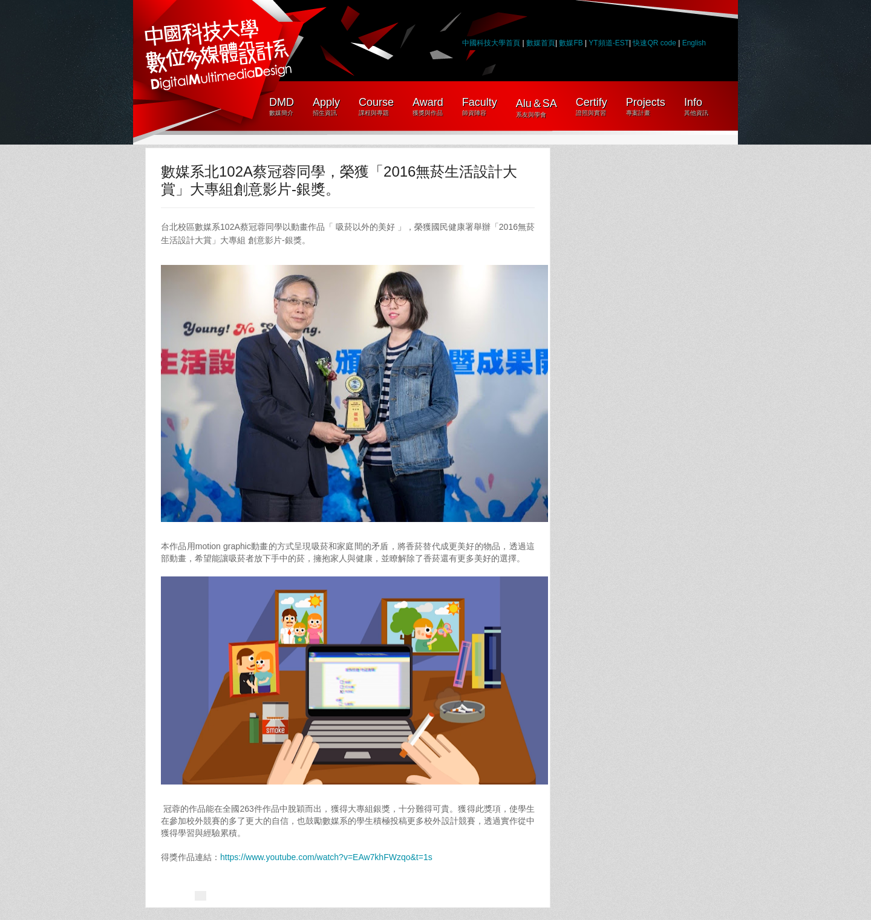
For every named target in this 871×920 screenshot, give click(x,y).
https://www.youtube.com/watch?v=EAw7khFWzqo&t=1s (326, 857)
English (694, 43)
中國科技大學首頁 (491, 43)
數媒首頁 (540, 43)
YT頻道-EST (609, 43)
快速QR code (655, 43)
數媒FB (570, 43)
